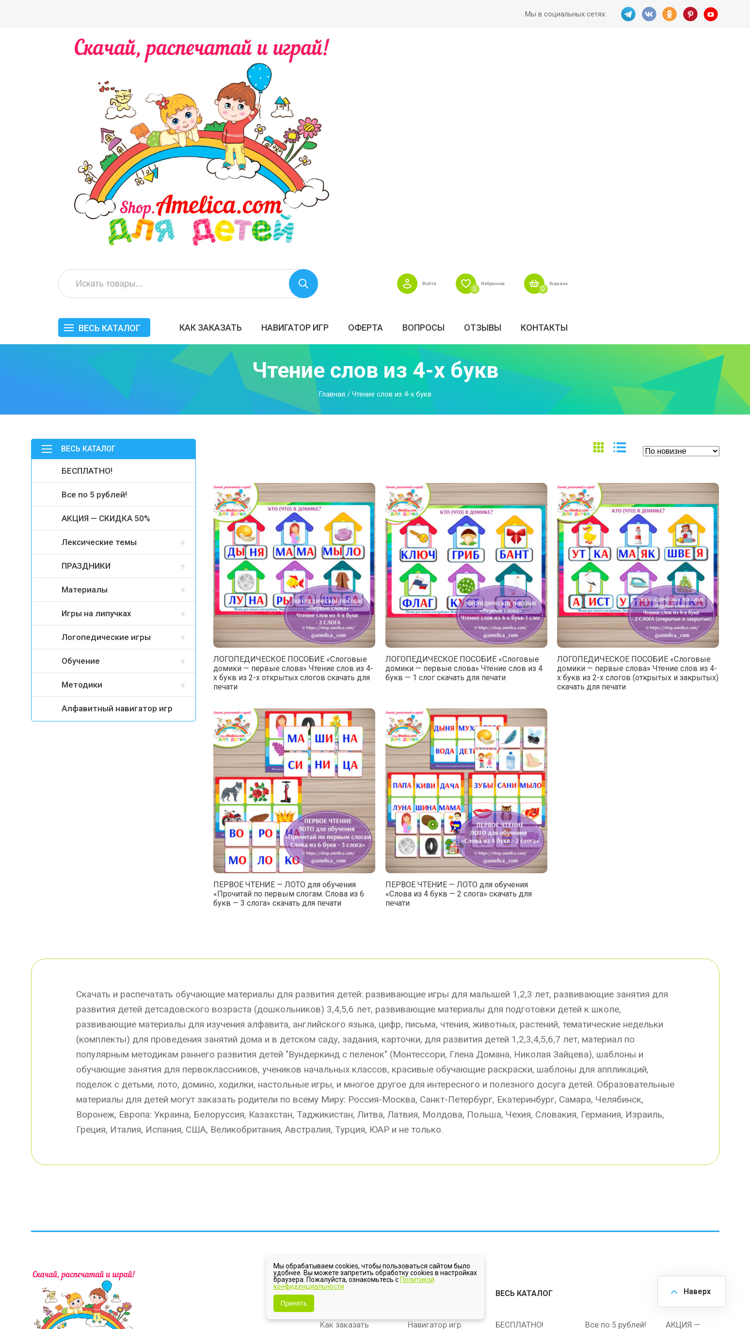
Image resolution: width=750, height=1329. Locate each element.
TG (627, 14)
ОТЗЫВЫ (631, 110)
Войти (551, 66)
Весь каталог (258, 110)
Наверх (694, 1290)
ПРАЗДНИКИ (86, 359)
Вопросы (572, 110)
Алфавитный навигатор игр (117, 501)
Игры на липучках (96, 406)
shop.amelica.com (180, 1299)
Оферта (513, 110)
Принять (294, 1303)
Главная (332, 187)
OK (669, 14)
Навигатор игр (443, 110)
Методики (82, 477)
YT (712, 14)
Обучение (81, 454)
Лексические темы (99, 335)
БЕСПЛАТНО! (87, 264)
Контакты (692, 110)
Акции (331, 1155)
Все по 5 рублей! (94, 287)
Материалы (85, 382)
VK (648, 14)
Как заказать (359, 110)
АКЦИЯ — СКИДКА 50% (106, 311)
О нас (418, 1175)
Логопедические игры (106, 430)
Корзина (701, 66)
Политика (338, 1196)
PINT (691, 14)
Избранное (624, 66)
